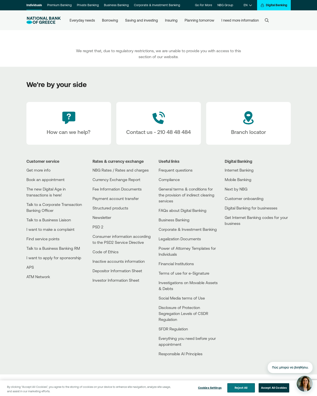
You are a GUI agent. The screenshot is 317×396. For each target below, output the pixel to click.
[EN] (247, 5)
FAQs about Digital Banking (182, 210)
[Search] (266, 20)
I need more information (240, 20)
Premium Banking (59, 5)
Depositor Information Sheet (117, 270)
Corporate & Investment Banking (157, 5)
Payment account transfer (116, 198)
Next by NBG (236, 189)
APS (30, 267)
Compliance (169, 179)
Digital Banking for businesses (251, 208)
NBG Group (225, 5)
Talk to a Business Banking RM (53, 248)
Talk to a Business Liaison (48, 220)
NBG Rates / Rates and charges (121, 170)
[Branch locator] (248, 123)
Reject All (241, 390)
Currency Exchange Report (116, 179)
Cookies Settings (210, 390)
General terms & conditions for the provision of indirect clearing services (186, 195)
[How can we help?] (68, 123)
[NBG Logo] (43, 20)
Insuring (171, 20)
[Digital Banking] (274, 5)
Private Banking (88, 5)
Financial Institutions (176, 263)
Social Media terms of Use (182, 298)
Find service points (42, 239)
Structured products (110, 208)
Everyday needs (82, 20)
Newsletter (102, 217)
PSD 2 (98, 227)
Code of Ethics (106, 252)
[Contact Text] (158, 123)
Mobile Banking (238, 179)
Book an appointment (45, 179)
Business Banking (116, 5)
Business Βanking (174, 220)
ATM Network (38, 276)
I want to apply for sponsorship (53, 257)
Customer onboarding (244, 198)
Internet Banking (239, 170)
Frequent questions (176, 170)
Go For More (203, 5)
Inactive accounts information (119, 261)
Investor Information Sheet (116, 280)
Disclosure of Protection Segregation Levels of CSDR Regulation (183, 313)
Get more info (38, 170)
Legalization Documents (180, 239)
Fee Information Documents (117, 189)
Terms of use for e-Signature (184, 273)
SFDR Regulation (173, 329)
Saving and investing (141, 20)
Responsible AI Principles (180, 354)
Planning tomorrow (199, 20)
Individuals (34, 5)
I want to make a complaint (50, 229)
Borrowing (110, 20)
